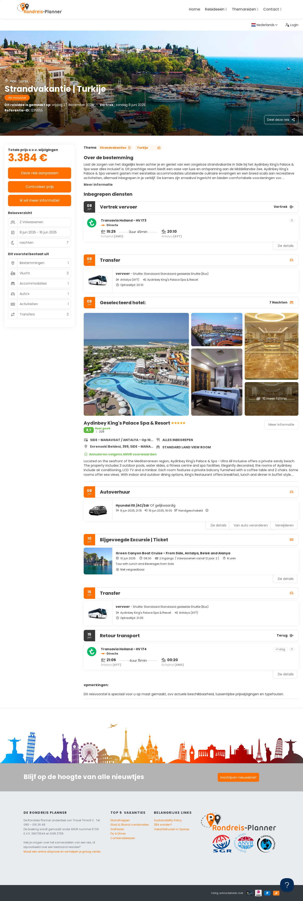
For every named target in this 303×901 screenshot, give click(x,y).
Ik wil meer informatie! (40, 200)
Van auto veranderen (251, 525)
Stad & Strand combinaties (129, 825)
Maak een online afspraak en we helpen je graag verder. (62, 851)
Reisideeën (214, 9)
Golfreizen (117, 829)
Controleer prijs (40, 186)
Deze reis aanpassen (39, 173)
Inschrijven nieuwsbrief (238, 777)
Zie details (286, 245)
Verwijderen (284, 525)
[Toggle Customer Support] (287, 885)
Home (194, 9)
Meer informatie (98, 184)
